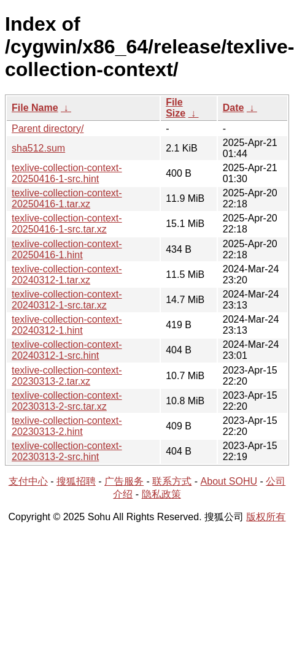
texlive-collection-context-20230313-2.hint (67, 426)
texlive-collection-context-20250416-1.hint (67, 249)
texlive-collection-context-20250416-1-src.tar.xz (67, 223)
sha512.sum (38, 148)
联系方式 (171, 481)
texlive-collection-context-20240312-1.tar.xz (67, 274)
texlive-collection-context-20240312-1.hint (67, 325)
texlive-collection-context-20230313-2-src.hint (67, 451)
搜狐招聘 (76, 481)
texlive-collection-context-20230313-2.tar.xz (67, 375)
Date (233, 107)
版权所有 (265, 517)
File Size (175, 107)
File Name (35, 107)
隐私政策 (161, 494)
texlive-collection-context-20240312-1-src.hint (67, 350)
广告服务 (124, 481)
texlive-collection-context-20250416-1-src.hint (67, 173)
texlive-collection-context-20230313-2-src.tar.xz (67, 401)
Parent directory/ (47, 128)
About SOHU (229, 481)
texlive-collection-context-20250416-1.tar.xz (67, 198)
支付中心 (28, 481)
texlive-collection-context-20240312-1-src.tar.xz (67, 299)
